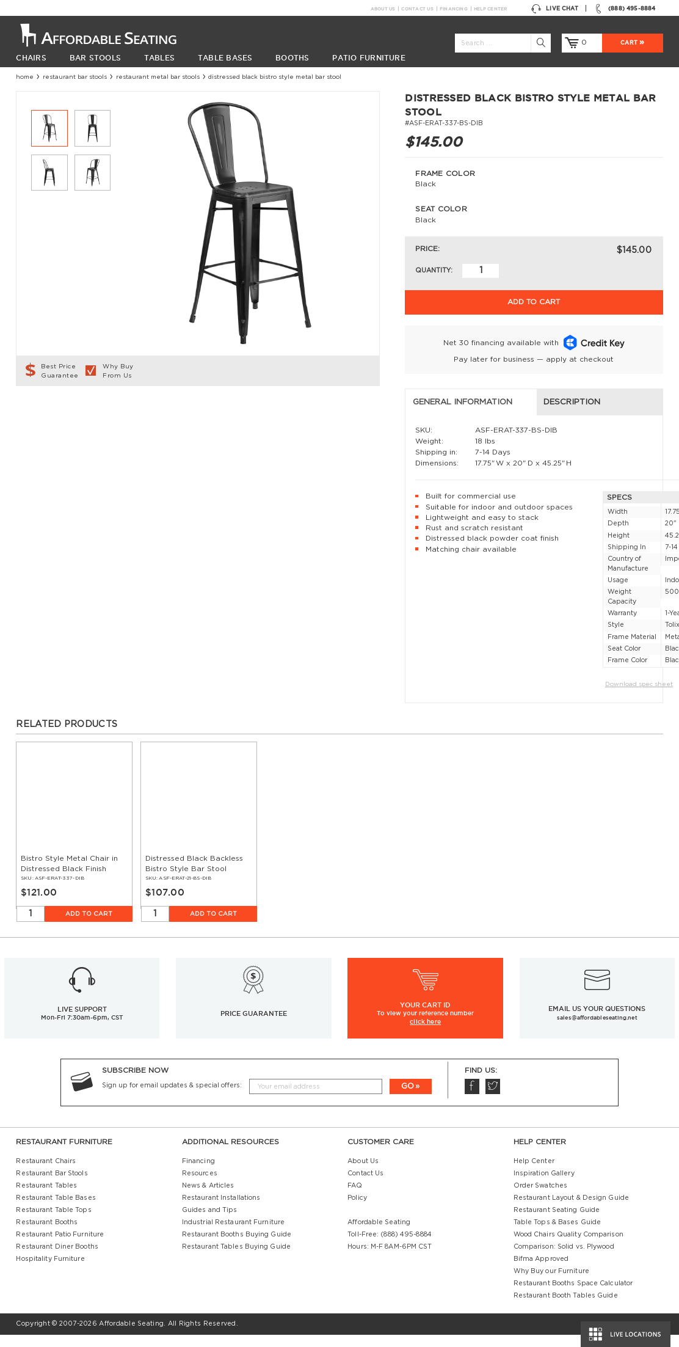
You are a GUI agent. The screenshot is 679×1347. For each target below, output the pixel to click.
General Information (73, 414)
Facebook (472, 1098)
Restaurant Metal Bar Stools (158, 77)
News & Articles (208, 1198)
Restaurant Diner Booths (57, 1259)
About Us (383, 8)
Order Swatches (540, 1198)
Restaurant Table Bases (55, 1210)
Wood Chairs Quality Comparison (568, 1247)
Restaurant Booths (47, 1235)
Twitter (492, 1098)
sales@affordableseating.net (597, 1029)
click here (425, 1034)
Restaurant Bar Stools (75, 77)
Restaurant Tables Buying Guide (236, 1259)
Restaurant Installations (221, 1210)
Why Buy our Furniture (551, 1283)
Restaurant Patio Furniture (60, 1247)
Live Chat (554, 8)
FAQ (354, 1198)
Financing (453, 8)
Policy (357, 1210)
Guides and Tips (210, 1222)
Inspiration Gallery (544, 1186)
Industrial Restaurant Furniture (233, 1235)
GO (407, 1098)
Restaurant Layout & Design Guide (571, 1210)
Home (25, 77)
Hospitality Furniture (50, 1271)
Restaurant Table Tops (53, 1222)
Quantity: (433, 271)
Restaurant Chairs (46, 1173)
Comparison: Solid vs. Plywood (564, 1259)
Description (237, 414)
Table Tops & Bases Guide (557, 1235)
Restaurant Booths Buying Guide (236, 1247)
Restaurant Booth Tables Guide (566, 1308)
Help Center (490, 8)
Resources (199, 1186)
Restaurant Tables (46, 1198)
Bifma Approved (541, 1271)
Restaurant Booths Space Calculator (573, 1296)
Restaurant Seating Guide (557, 1222)
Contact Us (416, 8)
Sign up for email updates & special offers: (172, 1098)
